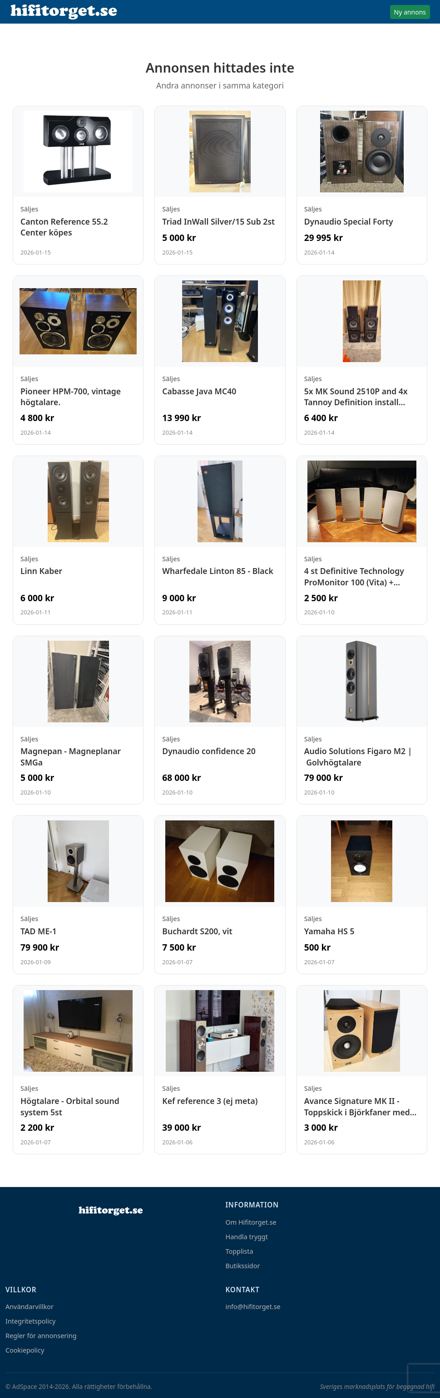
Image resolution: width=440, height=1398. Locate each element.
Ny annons (410, 12)
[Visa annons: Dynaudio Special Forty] (362, 185)
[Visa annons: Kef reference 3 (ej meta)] (219, 1069)
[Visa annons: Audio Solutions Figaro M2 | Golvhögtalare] (362, 720)
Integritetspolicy (30, 1321)
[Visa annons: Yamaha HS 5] (362, 894)
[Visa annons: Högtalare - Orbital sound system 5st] (78, 1069)
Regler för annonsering (41, 1335)
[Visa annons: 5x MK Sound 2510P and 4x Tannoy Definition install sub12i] (362, 360)
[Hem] (110, 1210)
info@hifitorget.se (253, 1306)
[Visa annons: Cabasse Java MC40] (219, 360)
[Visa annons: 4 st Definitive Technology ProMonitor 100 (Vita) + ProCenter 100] (362, 540)
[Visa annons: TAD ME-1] (78, 894)
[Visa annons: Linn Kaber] (78, 540)
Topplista (239, 1251)
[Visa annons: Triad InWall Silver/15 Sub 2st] (219, 185)
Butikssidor (243, 1265)
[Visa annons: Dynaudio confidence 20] (219, 720)
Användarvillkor (29, 1306)
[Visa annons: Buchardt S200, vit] (219, 894)
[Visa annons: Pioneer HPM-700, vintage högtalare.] (78, 360)
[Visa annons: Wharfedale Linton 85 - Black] (219, 540)
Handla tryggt (247, 1236)
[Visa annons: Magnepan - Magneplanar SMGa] (78, 720)
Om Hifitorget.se (251, 1222)
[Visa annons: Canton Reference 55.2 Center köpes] (78, 185)
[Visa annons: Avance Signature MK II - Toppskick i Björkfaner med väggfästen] (362, 1069)
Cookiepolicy (24, 1350)
